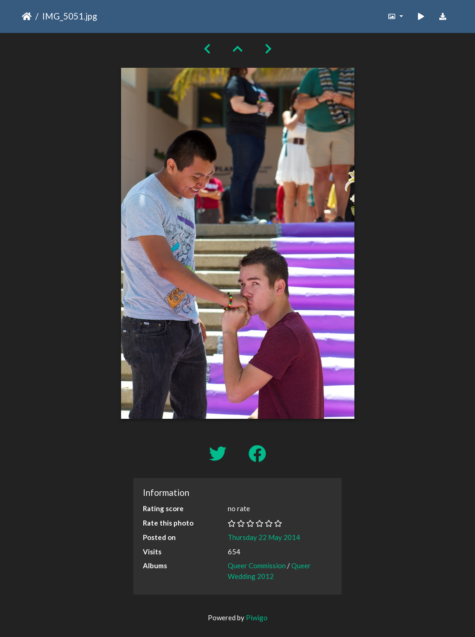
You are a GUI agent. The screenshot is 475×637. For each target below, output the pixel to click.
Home (27, 16)
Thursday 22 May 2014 (264, 537)
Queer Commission (257, 565)
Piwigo (257, 617)
